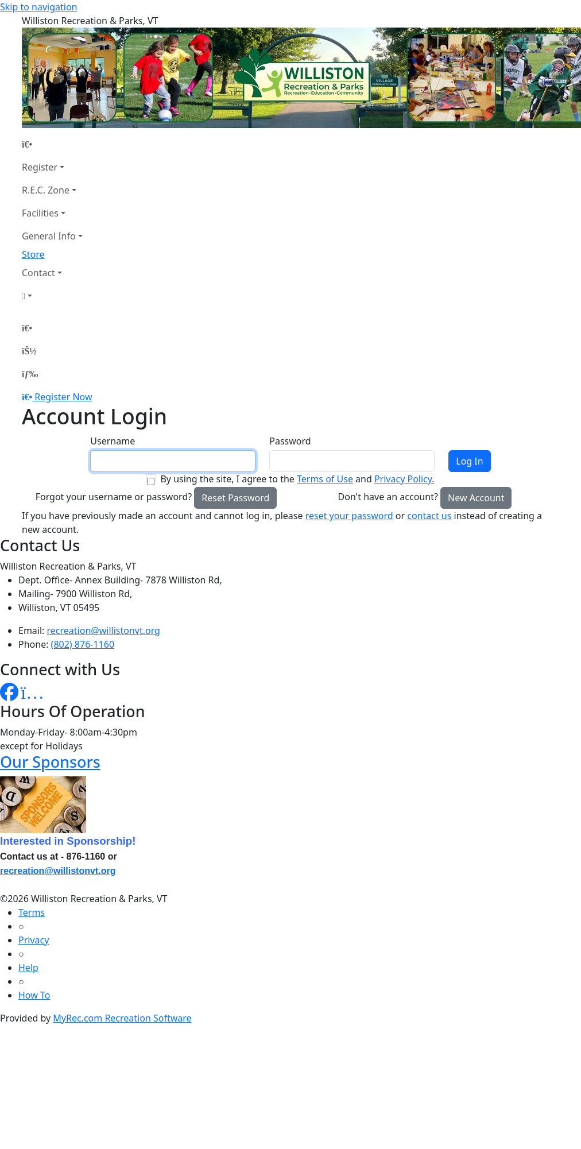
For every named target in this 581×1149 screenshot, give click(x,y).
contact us (429, 515)
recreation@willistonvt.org (103, 630)
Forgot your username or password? (114, 496)
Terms (31, 912)
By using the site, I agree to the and (297, 479)
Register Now (63, 396)
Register (39, 167)
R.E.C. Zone (45, 190)
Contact (38, 272)
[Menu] (30, 373)
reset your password (349, 515)
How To (34, 995)
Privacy (33, 940)
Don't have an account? (388, 496)
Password (290, 441)
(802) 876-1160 (82, 644)
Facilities (40, 213)
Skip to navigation (38, 7)
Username (112, 441)
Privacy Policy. (404, 479)
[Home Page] (52, 144)
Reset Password (235, 498)
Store (33, 254)
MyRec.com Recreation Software (122, 1018)
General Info (49, 236)
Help (28, 967)
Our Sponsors (50, 761)
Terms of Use (325, 479)
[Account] (52, 295)
